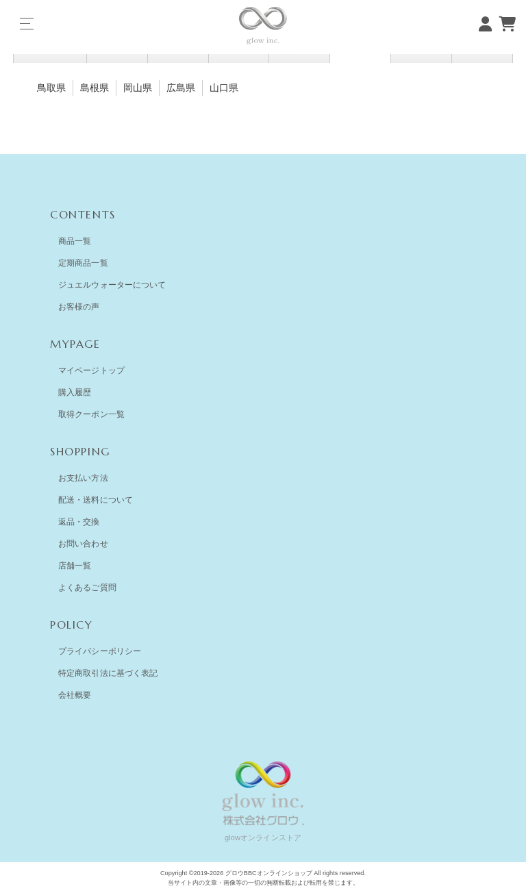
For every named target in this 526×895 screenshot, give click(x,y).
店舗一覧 (74, 566)
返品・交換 (79, 522)
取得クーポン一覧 (91, 414)
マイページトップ (91, 370)
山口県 (224, 87)
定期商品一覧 (83, 263)
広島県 (180, 87)
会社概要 (74, 695)
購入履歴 (74, 392)
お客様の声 (79, 307)
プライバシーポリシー (99, 651)
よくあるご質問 (87, 587)
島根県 (94, 87)
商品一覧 (74, 241)
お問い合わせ (83, 544)
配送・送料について (95, 500)
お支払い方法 (83, 478)
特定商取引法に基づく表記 (108, 673)
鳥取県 (51, 87)
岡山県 (137, 87)
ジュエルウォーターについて (112, 285)
